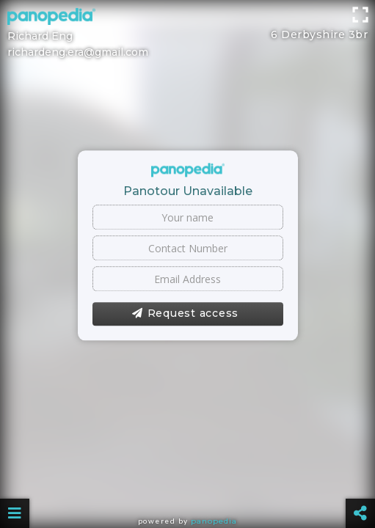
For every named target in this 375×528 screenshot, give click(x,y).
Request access (185, 313)
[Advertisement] (187, 33)
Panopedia (214, 521)
